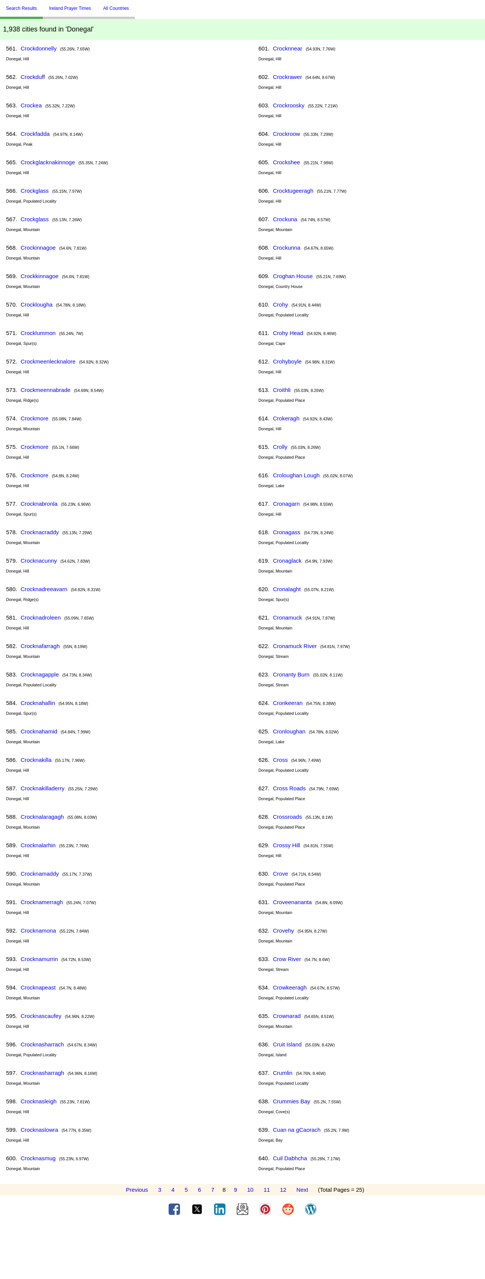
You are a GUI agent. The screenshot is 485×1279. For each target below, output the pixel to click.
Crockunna (286, 247)
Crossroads (287, 816)
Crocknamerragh (41, 902)
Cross (280, 760)
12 (283, 1189)
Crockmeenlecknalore (47, 361)
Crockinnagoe (38, 247)
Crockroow (286, 134)
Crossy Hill (286, 845)
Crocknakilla (36, 760)
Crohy (280, 304)
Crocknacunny (38, 560)
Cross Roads (289, 788)
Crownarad (286, 1016)
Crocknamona (38, 930)
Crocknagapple (39, 674)
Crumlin (283, 1073)
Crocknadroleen (40, 617)
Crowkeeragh (290, 987)
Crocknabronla (39, 503)
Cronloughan (289, 731)
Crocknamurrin (39, 959)
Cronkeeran (287, 703)
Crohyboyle (287, 361)
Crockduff (32, 77)
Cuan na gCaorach (297, 1129)
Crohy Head (288, 333)
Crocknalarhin (38, 845)
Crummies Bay (291, 1101)
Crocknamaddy (39, 873)
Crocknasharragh (42, 1073)
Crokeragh (286, 418)
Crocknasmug (38, 1158)
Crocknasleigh (38, 1101)
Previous (137, 1189)
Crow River (287, 959)
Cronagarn (286, 503)
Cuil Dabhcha (290, 1158)
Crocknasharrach (42, 1044)
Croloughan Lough (296, 475)
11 (267, 1189)
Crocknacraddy (39, 532)
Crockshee (286, 162)
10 (250, 1189)
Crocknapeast (38, 987)
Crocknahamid (38, 731)
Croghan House (293, 276)
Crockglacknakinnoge (47, 162)
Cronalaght (286, 589)
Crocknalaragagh (42, 816)
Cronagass (286, 532)
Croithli (282, 390)
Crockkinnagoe (39, 276)
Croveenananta (292, 902)
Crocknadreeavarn (43, 589)
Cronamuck (287, 617)
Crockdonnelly (38, 48)
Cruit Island (287, 1044)
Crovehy (283, 930)
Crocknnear (287, 48)
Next (302, 1189)
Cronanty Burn (291, 674)
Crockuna (285, 219)
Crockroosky (288, 105)
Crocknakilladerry (42, 788)
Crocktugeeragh (293, 190)
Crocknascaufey (40, 1016)
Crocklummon (38, 333)
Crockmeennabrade (45, 390)
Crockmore (34, 418)
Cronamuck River (295, 646)
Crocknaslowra (39, 1129)
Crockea (31, 105)
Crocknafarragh (39, 646)
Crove (280, 873)
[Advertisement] (242, 1249)
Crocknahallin (37, 703)
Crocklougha (36, 304)
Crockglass (34, 190)
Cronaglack (287, 560)
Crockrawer (287, 77)
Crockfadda (35, 134)
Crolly (280, 447)
